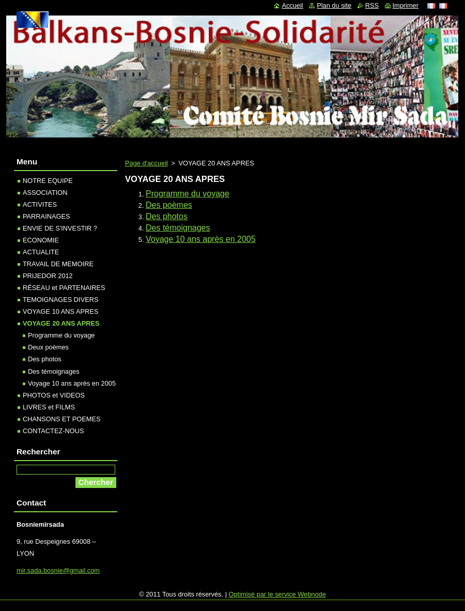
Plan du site (334, 5)
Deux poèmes (48, 347)
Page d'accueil (146, 163)
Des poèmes (169, 205)
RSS (372, 5)
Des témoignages (178, 227)
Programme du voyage (187, 193)
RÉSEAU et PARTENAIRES (64, 288)
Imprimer (406, 5)
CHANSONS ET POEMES (62, 419)
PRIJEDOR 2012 (48, 276)
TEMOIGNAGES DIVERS (60, 299)
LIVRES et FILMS (49, 407)
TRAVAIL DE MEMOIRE (58, 264)
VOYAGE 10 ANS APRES (60, 311)
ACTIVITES (40, 204)
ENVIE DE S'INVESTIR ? (60, 228)
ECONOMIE (41, 240)
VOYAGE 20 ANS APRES (61, 323)
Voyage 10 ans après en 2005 (201, 239)
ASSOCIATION (45, 192)
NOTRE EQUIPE (48, 181)
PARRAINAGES (46, 216)
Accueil (292, 5)
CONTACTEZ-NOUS (53, 431)
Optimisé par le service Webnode (277, 594)
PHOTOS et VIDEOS (54, 395)
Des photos (167, 216)
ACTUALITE (41, 252)
